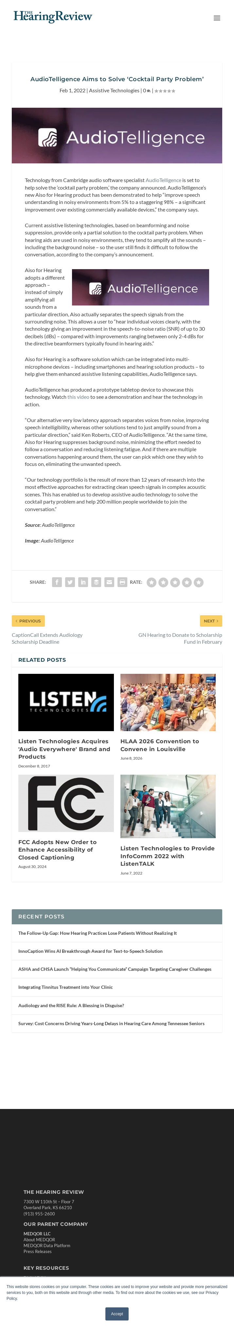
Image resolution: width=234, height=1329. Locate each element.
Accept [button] (117, 1314)
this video (78, 397)
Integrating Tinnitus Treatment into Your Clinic (65, 987)
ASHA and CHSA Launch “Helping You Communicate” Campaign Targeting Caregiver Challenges (114, 969)
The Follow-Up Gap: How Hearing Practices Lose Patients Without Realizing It (97, 933)
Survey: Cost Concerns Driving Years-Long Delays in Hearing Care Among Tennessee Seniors (111, 1023)
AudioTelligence (163, 180)
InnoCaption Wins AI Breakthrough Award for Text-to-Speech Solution (90, 951)
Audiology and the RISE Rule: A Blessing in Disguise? (71, 1005)
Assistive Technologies (114, 90)
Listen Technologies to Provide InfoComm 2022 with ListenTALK (167, 856)
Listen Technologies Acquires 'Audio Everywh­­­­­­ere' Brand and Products (64, 749)
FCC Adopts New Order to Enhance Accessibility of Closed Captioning (57, 850)
